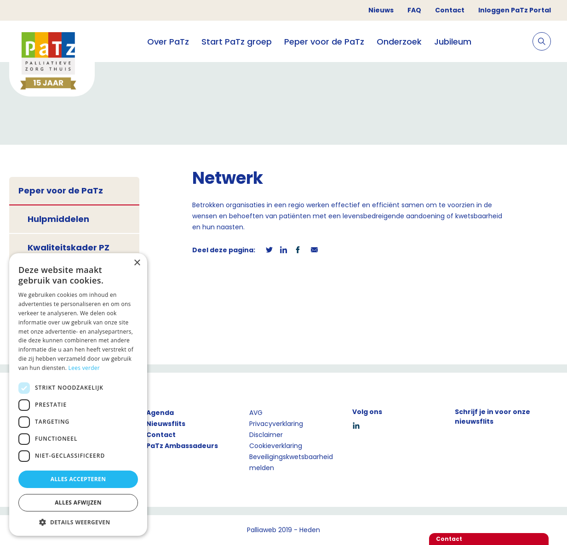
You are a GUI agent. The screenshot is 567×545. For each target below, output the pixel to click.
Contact (449, 10)
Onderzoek (399, 41)
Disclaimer (266, 434)
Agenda (160, 412)
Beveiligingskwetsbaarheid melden (291, 462)
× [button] (136, 263)
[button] (78, 522)
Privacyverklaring (276, 423)
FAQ (414, 10)
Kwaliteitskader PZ (68, 247)
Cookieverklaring (275, 445)
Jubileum (452, 41)
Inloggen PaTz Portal (514, 10)
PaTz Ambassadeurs (182, 445)
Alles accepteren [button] (78, 479)
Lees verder (84, 368)
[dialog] (78, 394)
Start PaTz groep (236, 41)
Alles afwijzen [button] (78, 502)
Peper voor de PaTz (324, 41)
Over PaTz (168, 41)
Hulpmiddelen (58, 219)
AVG (256, 412)
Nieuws (381, 10)
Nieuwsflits (165, 423)
